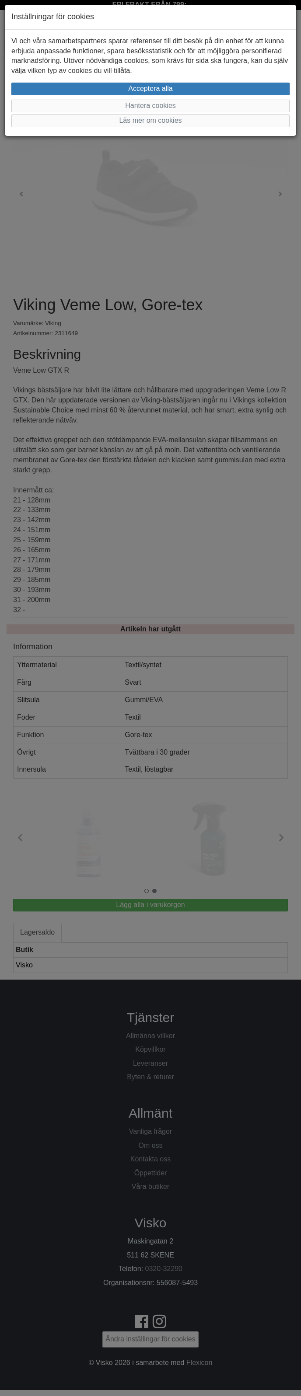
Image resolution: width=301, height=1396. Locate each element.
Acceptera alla (150, 88)
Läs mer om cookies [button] (150, 120)
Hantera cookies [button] (150, 105)
